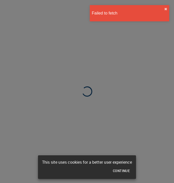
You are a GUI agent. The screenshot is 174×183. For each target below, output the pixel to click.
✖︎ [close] (167, 9)
